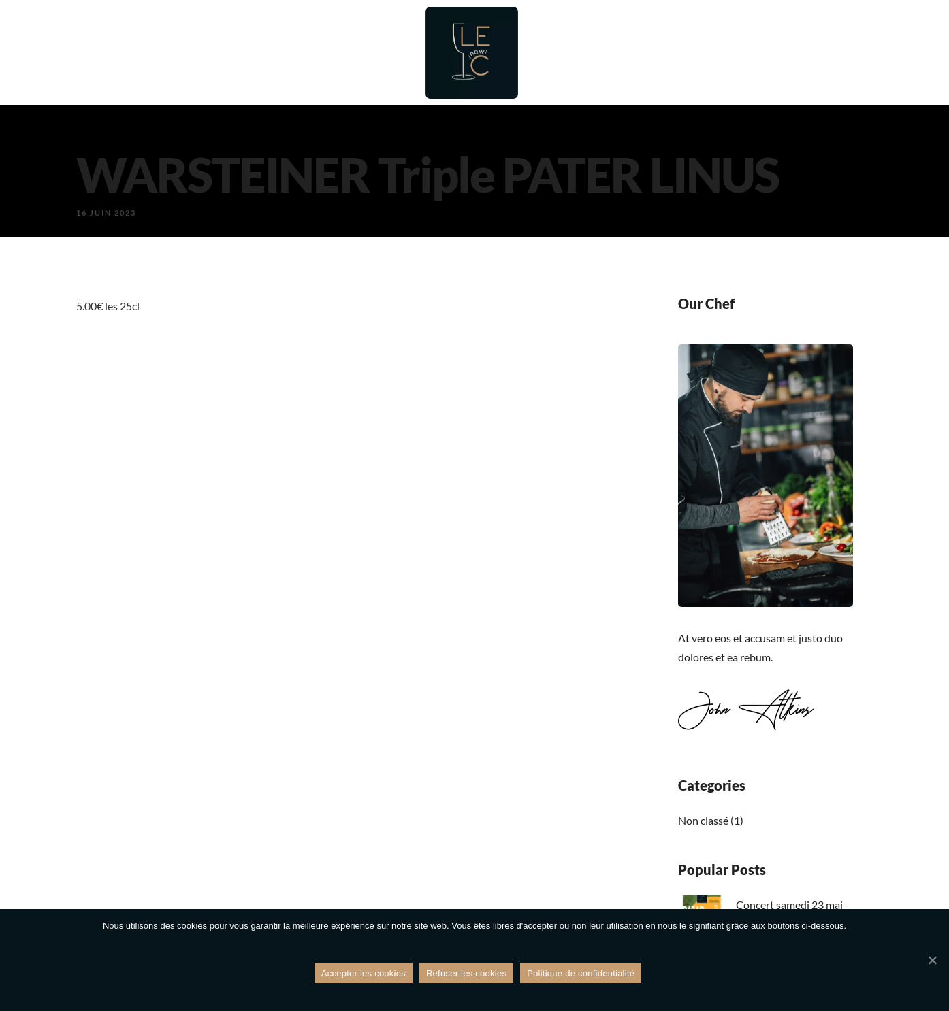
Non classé (703, 820)
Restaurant (259, 53)
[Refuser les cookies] (932, 960)
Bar (328, 53)
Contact (815, 53)
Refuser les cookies (466, 974)
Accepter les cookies (363, 974)
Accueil (178, 53)
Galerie (744, 53)
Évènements (660, 53)
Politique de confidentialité (580, 974)
